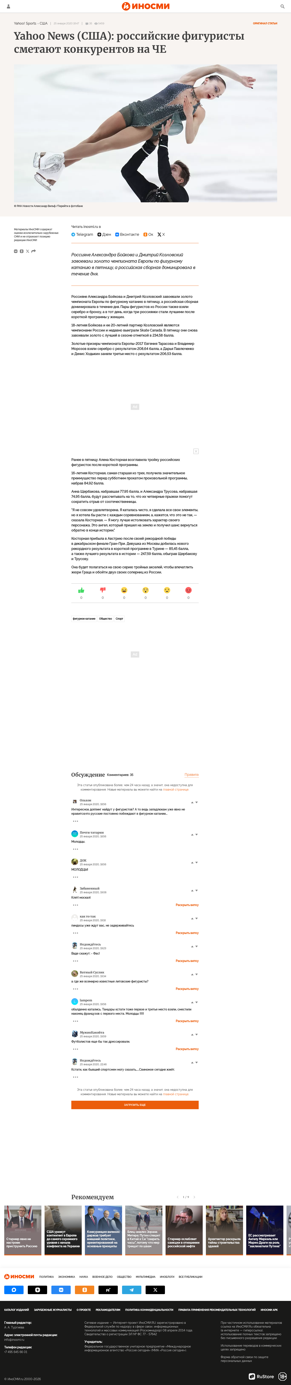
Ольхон (85, 800)
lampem (86, 1000)
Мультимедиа (145, 1277)
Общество (105, 618)
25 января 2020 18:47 (66, 23)
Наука (83, 1277)
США (44, 23)
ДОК (83, 860)
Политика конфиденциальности (149, 1310)
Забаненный (90, 888)
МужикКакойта (92, 1032)
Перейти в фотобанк (70, 206)
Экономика (66, 1277)
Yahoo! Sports (25, 23)
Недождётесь (90, 944)
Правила (192, 775)
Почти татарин (92, 832)
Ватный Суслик (92, 972)
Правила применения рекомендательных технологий (217, 1310)
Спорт (119, 618)
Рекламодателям (108, 1310)
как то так (88, 916)
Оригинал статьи (265, 23)
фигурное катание (84, 618)
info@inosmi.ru (14, 1339)
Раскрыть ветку (187, 905)
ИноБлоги (167, 1277)
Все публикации (190, 1277)
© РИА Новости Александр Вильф (35, 206)
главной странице (175, 789)
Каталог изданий (16, 1310)
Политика (46, 1277)
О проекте (84, 1310)
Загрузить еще (135, 1104)
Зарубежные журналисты (53, 1310)
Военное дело (102, 1277)
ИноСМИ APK (269, 1310)
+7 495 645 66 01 (15, 1352)
